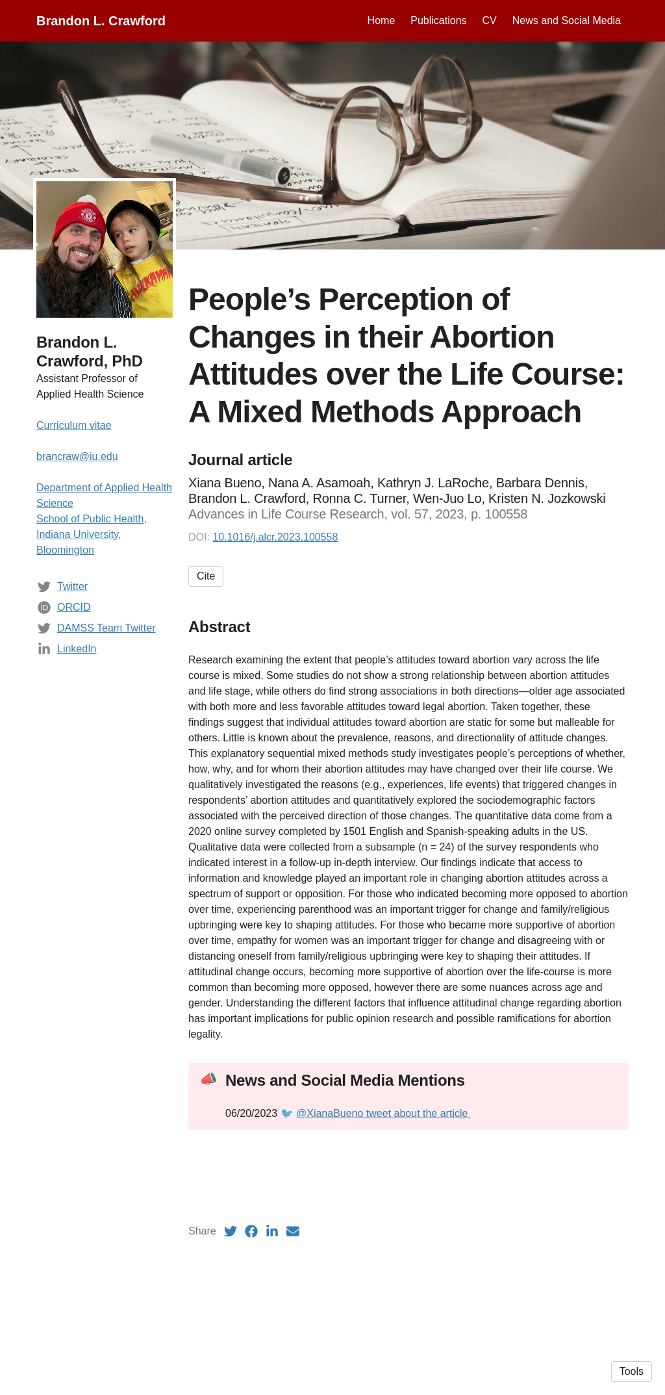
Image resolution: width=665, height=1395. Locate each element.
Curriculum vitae (74, 425)
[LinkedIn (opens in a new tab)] (272, 1231)
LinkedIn (77, 648)
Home (381, 20)
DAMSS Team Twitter (106, 628)
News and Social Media (566, 20)
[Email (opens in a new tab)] (292, 1231)
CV (490, 20)
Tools (632, 1371)
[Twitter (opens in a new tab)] (230, 1231)
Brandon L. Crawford (101, 21)
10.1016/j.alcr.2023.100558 (275, 537)
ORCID (74, 607)
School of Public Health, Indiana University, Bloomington (91, 534)
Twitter (72, 586)
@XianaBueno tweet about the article (383, 1113)
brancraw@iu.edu (77, 456)
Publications (438, 20)
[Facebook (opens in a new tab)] (251, 1231)
